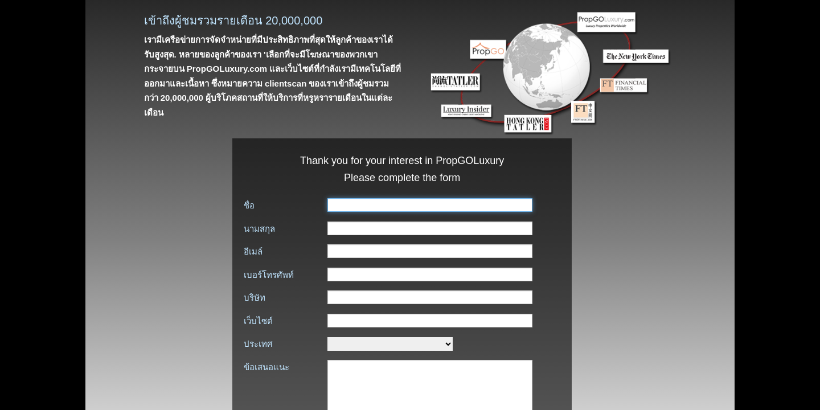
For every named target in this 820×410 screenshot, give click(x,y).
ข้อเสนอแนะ (266, 367)
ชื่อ (249, 205)
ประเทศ (258, 343)
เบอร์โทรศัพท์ (269, 275)
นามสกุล (259, 228)
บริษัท (254, 297)
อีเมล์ (253, 251)
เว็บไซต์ (258, 321)
